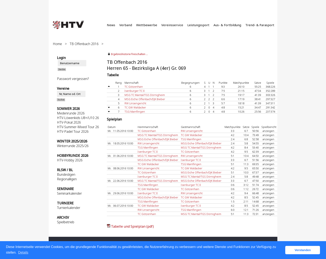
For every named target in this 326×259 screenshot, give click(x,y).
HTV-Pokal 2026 (69, 122)
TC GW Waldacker (135, 107)
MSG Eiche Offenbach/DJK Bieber (145, 99)
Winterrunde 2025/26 (73, 146)
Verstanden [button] (303, 250)
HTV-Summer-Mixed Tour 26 (78, 127)
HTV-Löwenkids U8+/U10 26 (78, 117)
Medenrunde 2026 (71, 113)
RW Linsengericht (135, 103)
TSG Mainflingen (135, 111)
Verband (125, 25)
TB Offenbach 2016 (84, 44)
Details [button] (23, 252)
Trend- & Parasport (259, 25)
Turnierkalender (68, 207)
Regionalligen (67, 179)
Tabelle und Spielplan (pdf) (132, 226)
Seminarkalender (69, 193)
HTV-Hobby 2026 (70, 160)
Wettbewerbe (146, 25)
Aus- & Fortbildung (227, 25)
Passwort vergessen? (73, 78)
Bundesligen (66, 174)
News (111, 25)
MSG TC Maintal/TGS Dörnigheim (145, 95)
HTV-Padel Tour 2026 (73, 131)
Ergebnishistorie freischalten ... (129, 54)
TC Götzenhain (134, 86)
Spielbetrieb (65, 222)
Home (57, 44)
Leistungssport (198, 25)
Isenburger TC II (135, 91)
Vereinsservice (172, 25)
